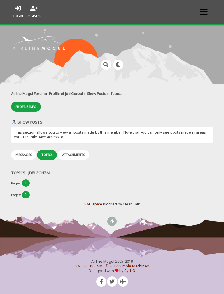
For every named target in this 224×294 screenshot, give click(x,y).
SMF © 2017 (107, 266)
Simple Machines (134, 266)
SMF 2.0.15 (84, 266)
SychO (129, 270)
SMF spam (93, 204)
